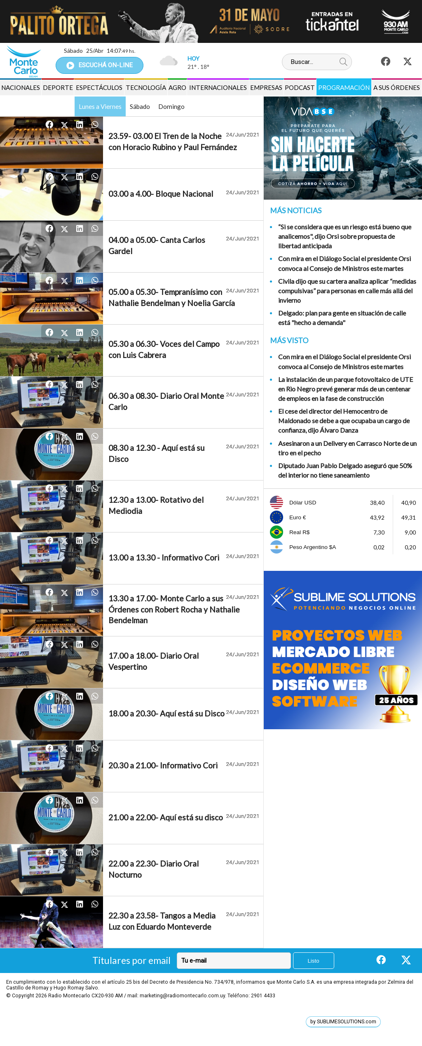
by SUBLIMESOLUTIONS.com (343, 1022)
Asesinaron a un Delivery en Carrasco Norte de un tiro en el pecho (347, 448)
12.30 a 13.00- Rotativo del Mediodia (156, 505)
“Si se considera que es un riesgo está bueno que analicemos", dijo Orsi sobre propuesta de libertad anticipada (344, 236)
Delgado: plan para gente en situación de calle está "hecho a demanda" (342, 317)
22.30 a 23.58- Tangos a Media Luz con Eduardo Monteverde (162, 921)
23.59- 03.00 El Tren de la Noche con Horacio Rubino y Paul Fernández (172, 141)
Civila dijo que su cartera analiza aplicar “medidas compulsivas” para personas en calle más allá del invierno (347, 290)
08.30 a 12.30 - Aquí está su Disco (156, 453)
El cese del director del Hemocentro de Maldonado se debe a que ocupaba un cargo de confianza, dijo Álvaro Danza (344, 420)
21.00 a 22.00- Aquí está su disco (165, 817)
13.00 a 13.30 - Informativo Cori (163, 557)
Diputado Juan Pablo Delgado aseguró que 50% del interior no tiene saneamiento (345, 470)
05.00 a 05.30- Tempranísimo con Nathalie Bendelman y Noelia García (171, 297)
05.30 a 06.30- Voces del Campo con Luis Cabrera (164, 349)
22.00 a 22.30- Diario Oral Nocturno (153, 869)
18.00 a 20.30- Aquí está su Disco (166, 713)
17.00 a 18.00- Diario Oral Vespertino (153, 661)
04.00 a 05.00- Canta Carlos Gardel (156, 245)
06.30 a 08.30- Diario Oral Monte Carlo (166, 401)
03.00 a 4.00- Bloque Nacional (160, 193)
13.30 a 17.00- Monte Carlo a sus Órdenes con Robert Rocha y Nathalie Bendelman (174, 609)
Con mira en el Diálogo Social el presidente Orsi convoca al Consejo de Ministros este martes (344, 263)
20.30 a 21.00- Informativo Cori (163, 765)
